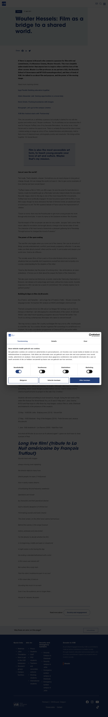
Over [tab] (85, 341)
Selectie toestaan (54, 380)
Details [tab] (54, 341)
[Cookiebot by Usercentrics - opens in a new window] (90, 335)
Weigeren (23, 380)
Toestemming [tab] (22, 341)
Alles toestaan (84, 380)
